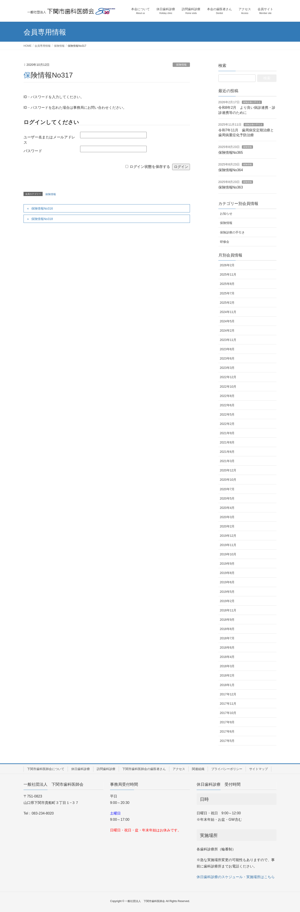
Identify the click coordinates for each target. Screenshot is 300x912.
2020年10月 (228, 479)
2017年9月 (227, 722)
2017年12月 (228, 694)
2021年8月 (227, 442)
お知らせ (226, 213)
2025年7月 (227, 293)
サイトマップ (258, 769)
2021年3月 (227, 461)
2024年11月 (228, 312)
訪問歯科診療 (106, 769)
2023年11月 (228, 340)
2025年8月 (227, 284)
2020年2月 (227, 526)
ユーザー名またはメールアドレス (49, 139)
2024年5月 (227, 321)
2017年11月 (228, 703)
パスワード (33, 150)
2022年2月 (227, 424)
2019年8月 (227, 573)
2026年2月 (227, 265)
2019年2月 (227, 601)
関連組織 (198, 769)
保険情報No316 (42, 208)
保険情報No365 (230, 152)
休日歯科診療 (80, 769)
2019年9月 (227, 563)
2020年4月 (227, 507)
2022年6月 (227, 405)
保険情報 (181, 64)
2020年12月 (228, 470)
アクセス (179, 769)
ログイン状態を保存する (150, 166)
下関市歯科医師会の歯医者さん (144, 769)
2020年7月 (227, 489)
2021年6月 (227, 451)
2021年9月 (227, 433)
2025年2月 (227, 302)
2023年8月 (227, 349)
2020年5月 (227, 498)
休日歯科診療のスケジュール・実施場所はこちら (236, 877)
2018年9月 (227, 619)
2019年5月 (227, 591)
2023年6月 (227, 358)
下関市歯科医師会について (45, 769)
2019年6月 (227, 582)
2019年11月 (228, 545)
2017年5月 (227, 741)
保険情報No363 (230, 187)
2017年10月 (228, 713)
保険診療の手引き (252, 102)
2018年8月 (227, 629)
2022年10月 (228, 386)
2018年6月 (227, 647)
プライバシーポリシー (226, 769)
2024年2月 (227, 330)
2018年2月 (227, 675)
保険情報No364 (230, 170)
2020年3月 (227, 517)
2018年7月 (227, 638)
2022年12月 (228, 377)
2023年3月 (227, 367)
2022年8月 (227, 396)
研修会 (224, 241)
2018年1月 (227, 685)
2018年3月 (227, 666)
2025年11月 (228, 274)
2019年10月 (228, 554)
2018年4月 (227, 657)
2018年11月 (228, 610)
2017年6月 (227, 731)
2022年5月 (227, 414)
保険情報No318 (42, 219)
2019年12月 (228, 535)
